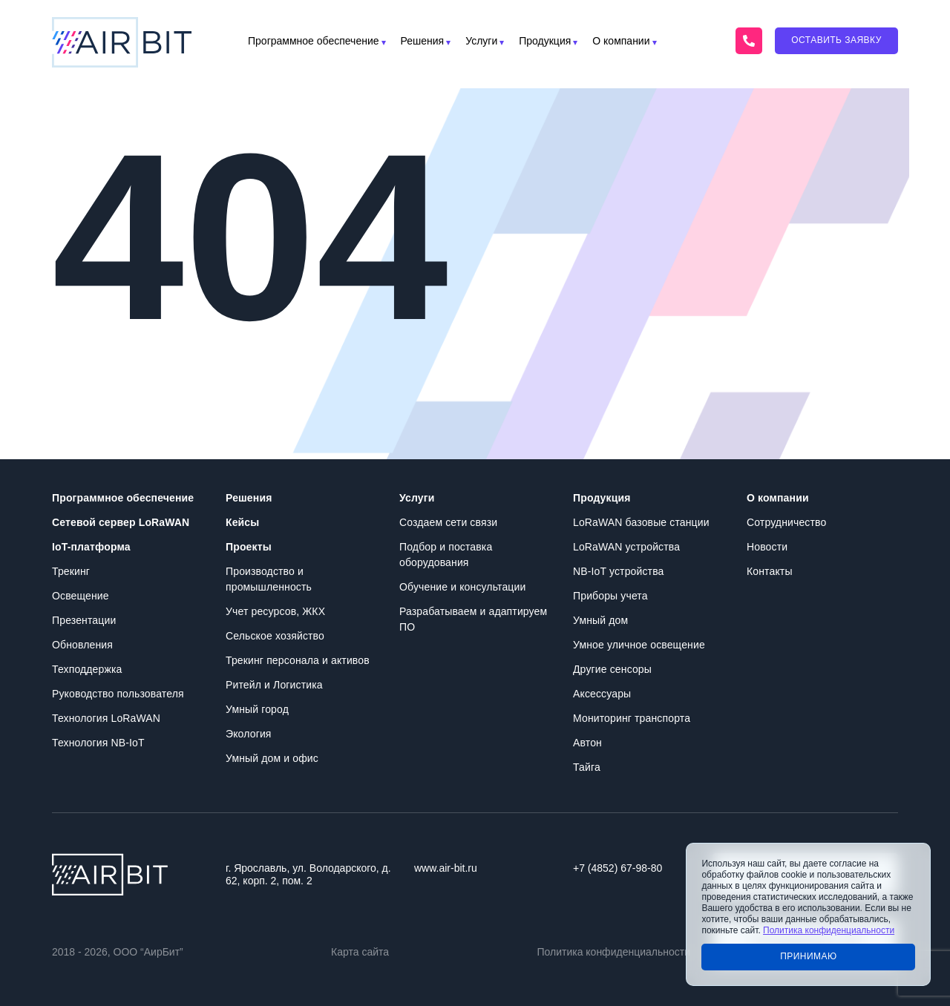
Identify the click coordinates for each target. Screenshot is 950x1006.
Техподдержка (87, 669)
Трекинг (71, 571)
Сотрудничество (786, 522)
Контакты (770, 571)
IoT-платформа (91, 547)
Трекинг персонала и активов (298, 660)
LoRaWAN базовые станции (641, 522)
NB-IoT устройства (618, 571)
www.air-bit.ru (445, 868)
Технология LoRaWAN (106, 718)
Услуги (481, 41)
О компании (620, 41)
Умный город (257, 709)
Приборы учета (610, 596)
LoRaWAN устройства (626, 547)
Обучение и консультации (462, 587)
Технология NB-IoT (98, 743)
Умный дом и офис (272, 758)
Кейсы (242, 522)
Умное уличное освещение (639, 645)
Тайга (586, 767)
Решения (423, 41)
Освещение (80, 596)
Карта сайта (360, 952)
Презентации (84, 620)
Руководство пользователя (118, 694)
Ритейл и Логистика (274, 685)
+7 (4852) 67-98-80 (617, 868)
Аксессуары (602, 694)
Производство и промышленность (269, 579)
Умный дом (600, 620)
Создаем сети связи (448, 522)
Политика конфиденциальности (613, 952)
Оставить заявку (836, 40)
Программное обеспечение (313, 41)
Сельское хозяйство (275, 636)
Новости (767, 547)
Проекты (249, 547)
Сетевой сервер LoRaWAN (120, 522)
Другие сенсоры (612, 669)
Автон (587, 743)
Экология (249, 734)
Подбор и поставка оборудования (445, 554)
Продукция (545, 41)
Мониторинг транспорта (631, 718)
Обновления (82, 645)
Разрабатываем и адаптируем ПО (473, 619)
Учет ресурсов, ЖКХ (275, 611)
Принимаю (808, 956)
